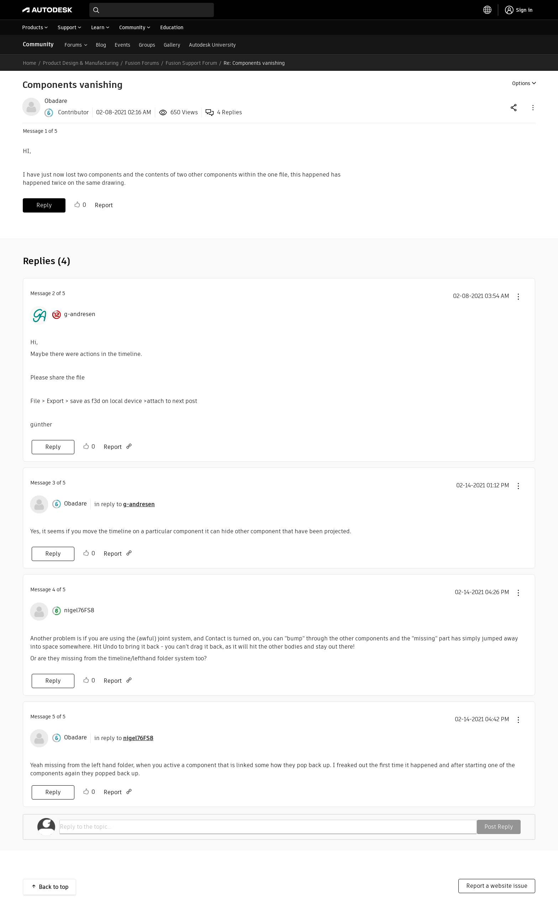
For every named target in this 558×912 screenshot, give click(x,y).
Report (104, 205)
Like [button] (77, 204)
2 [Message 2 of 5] (53, 293)
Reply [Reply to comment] (53, 447)
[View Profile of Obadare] (55, 101)
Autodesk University (212, 44)
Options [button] (521, 83)
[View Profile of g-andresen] (79, 314)
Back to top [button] (54, 887)
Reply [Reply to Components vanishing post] (44, 205)
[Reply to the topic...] (268, 827)
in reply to (124, 504)
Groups (147, 44)
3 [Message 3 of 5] (53, 482)
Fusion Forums (142, 63)
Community (38, 44)
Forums (73, 44)
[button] (532, 107)
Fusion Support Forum (191, 63)
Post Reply (498, 827)
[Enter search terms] (151, 10)
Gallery (172, 44)
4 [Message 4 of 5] (53, 589)
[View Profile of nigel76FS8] (79, 610)
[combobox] (151, 10)
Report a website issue (496, 886)
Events (122, 44)
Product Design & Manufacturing (81, 63)
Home (29, 63)
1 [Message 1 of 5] (46, 131)
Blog (101, 44)
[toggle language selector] (487, 9)
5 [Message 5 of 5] (53, 716)
